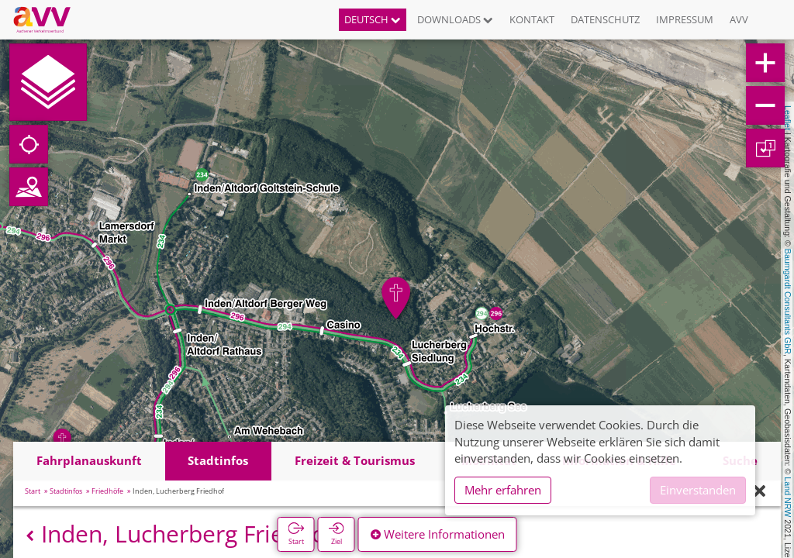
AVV (739, 19)
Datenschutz (605, 19)
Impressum (684, 19)
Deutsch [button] (372, 19)
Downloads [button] (455, 19)
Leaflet (787, 117)
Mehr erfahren (502, 490)
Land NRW (787, 497)
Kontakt (531, 19)
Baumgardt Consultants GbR (787, 301)
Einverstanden (698, 490)
